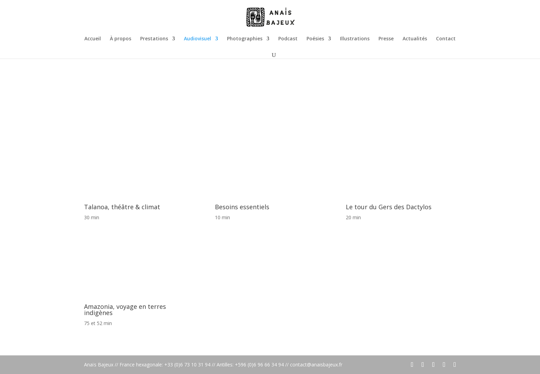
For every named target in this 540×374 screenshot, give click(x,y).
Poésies (315, 39)
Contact (446, 39)
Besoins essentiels (242, 207)
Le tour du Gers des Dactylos (389, 207)
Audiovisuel (197, 39)
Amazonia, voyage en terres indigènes (125, 309)
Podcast (288, 39)
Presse (386, 39)
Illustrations (355, 39)
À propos (120, 39)
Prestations (154, 39)
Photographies (244, 39)
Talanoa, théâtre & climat (122, 207)
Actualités (415, 39)
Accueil (92, 39)
